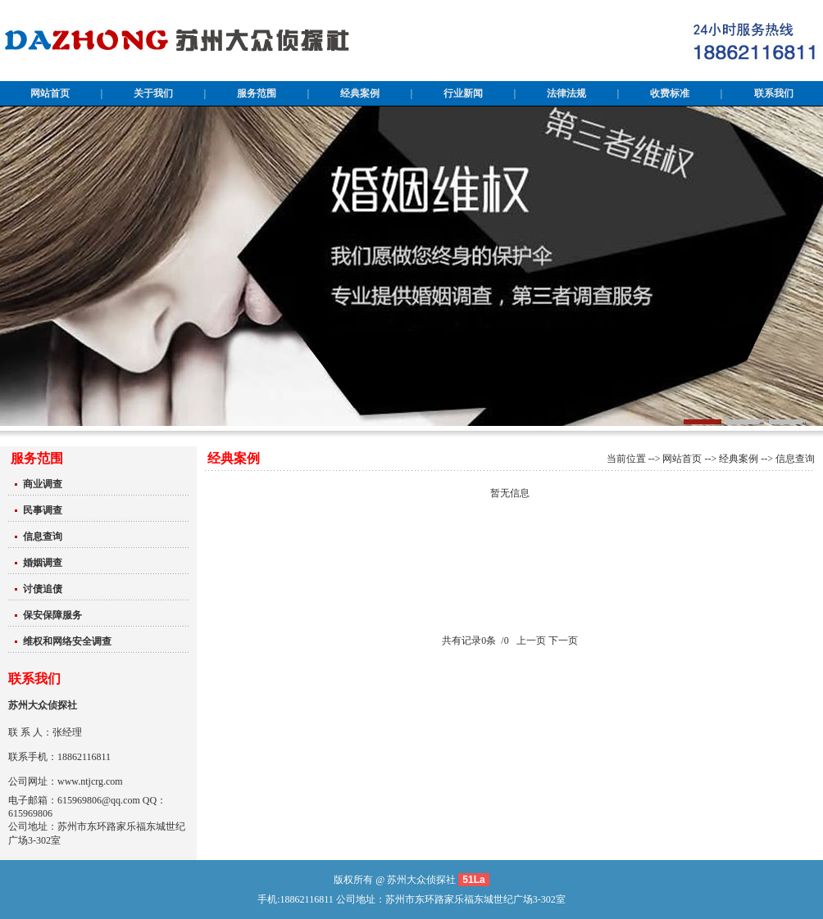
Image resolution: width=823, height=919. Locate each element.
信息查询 (42, 536)
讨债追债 (42, 589)
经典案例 (738, 458)
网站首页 (682, 458)
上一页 (531, 640)
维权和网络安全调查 (67, 641)
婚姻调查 (42, 562)
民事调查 (42, 510)
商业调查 (42, 484)
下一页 (563, 640)
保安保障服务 (52, 615)
